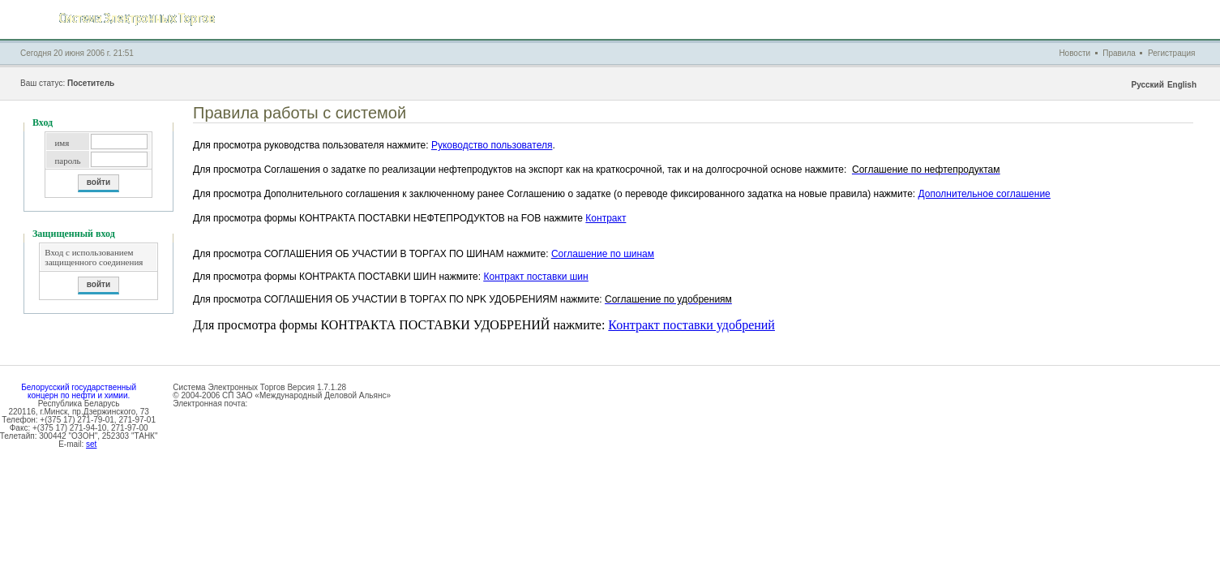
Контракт (605, 218)
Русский (1147, 84)
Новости (1074, 53)
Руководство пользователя (491, 145)
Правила (1119, 53)
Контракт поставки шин (535, 276)
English (1181, 84)
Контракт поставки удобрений (691, 325)
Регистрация (1171, 53)
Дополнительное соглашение (984, 194)
